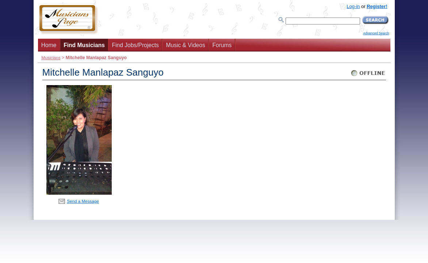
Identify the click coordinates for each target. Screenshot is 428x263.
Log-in (353, 6)
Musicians (51, 57)
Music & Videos (185, 45)
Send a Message (83, 201)
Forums (222, 45)
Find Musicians (84, 45)
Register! (377, 6)
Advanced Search (376, 33)
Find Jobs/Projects (135, 45)
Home (49, 45)
